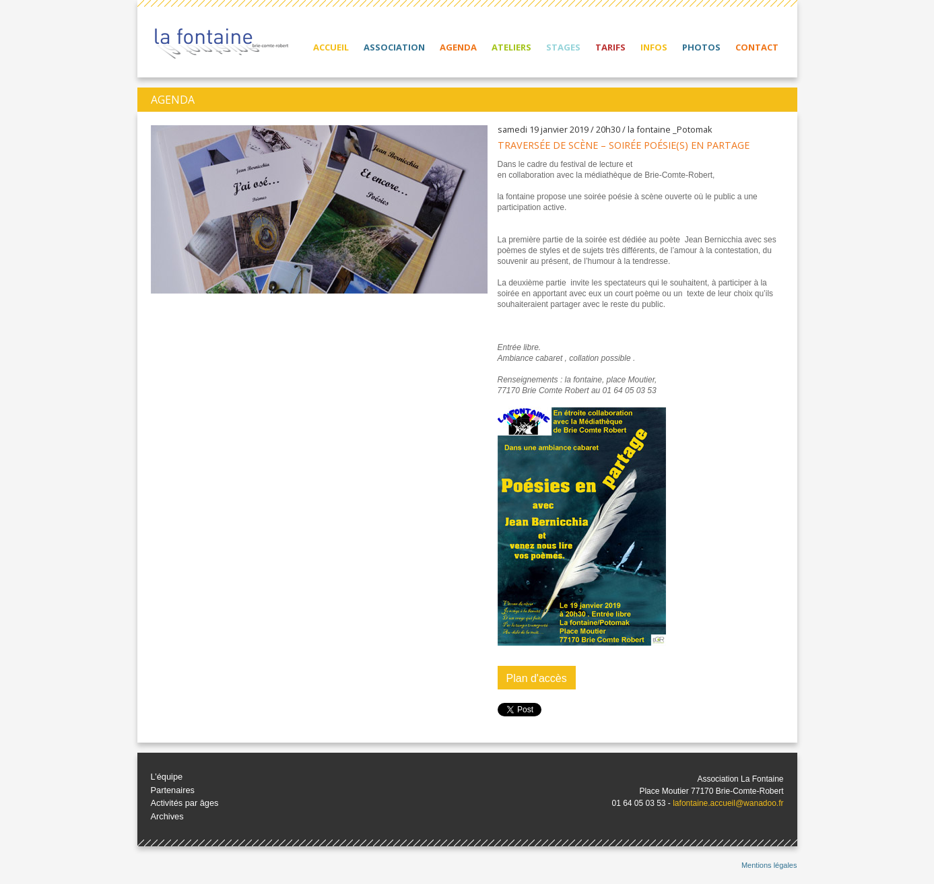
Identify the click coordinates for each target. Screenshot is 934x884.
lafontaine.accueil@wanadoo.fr (728, 803)
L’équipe (167, 777)
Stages (563, 47)
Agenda (458, 47)
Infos (653, 47)
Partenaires (173, 790)
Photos (701, 47)
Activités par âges (185, 803)
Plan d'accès (536, 678)
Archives (167, 816)
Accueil (331, 47)
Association (394, 47)
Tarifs (610, 47)
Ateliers (511, 47)
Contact (756, 47)
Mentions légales (769, 865)
